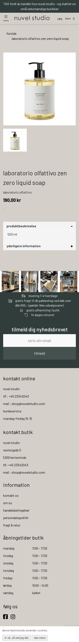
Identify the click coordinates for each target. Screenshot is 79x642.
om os (7, 503)
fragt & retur (11, 525)
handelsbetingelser (16, 510)
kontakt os (11, 495)
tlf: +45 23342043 (15, 465)
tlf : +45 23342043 (16, 396)
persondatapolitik (15, 518)
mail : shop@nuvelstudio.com (24, 404)
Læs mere (40, 637)
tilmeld (39, 353)
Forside (11, 33)
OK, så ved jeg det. (18, 637)
